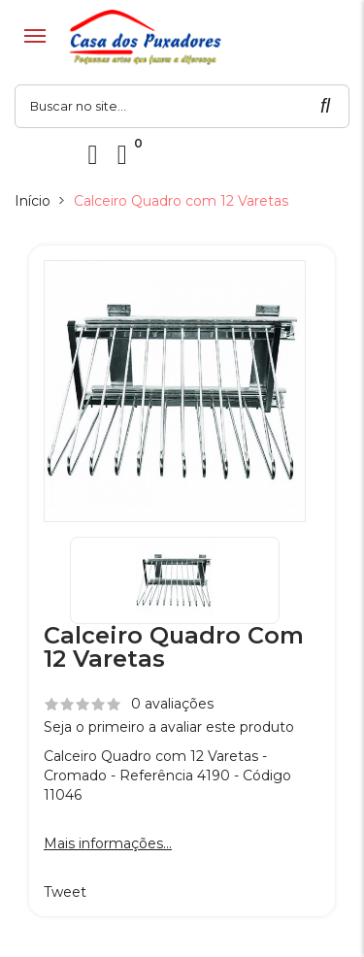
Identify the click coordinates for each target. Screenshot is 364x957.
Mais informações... (108, 843)
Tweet (65, 892)
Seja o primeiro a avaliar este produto (169, 727)
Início (32, 201)
